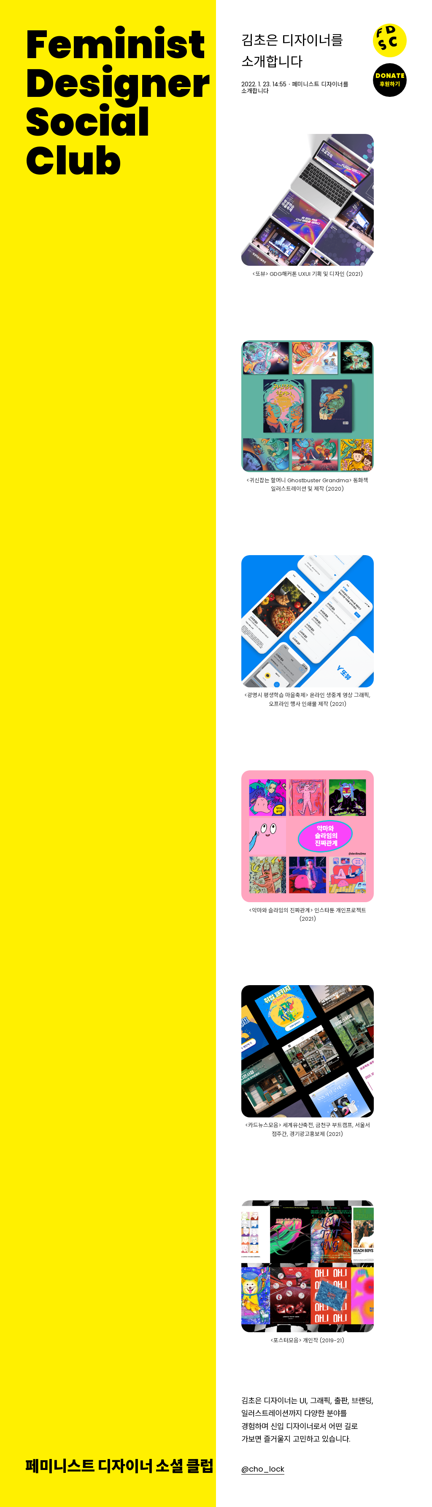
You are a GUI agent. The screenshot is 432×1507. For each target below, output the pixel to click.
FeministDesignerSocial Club (117, 102)
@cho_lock (262, 1469)
